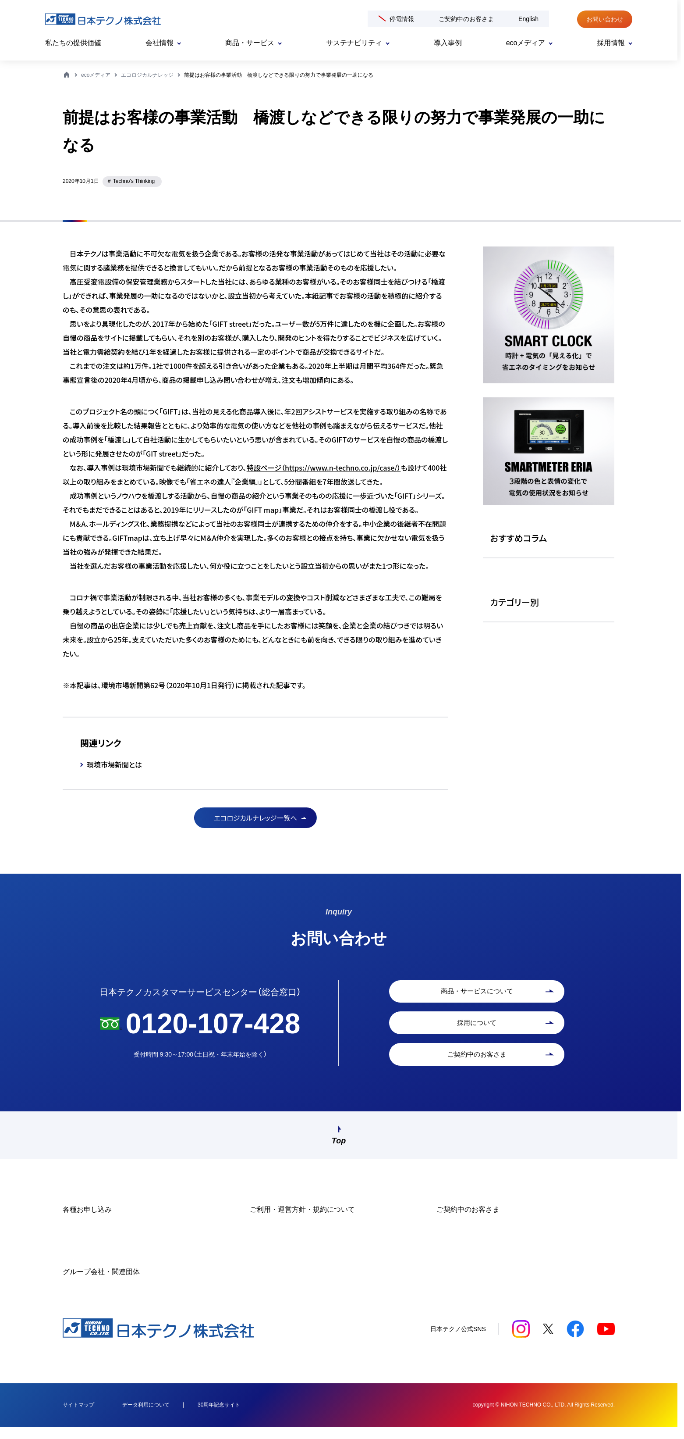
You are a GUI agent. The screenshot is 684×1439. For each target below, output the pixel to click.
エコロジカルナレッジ (147, 75)
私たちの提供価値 (73, 42)
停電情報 (402, 18)
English (528, 18)
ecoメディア (95, 75)
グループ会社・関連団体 (101, 1284)
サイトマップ (78, 1417)
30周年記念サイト (219, 1417)
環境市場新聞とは (114, 764)
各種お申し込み (87, 1221)
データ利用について (146, 1417)
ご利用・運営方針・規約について (302, 1221)
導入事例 (448, 42)
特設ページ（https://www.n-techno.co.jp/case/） (324, 467)
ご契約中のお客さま (466, 18)
